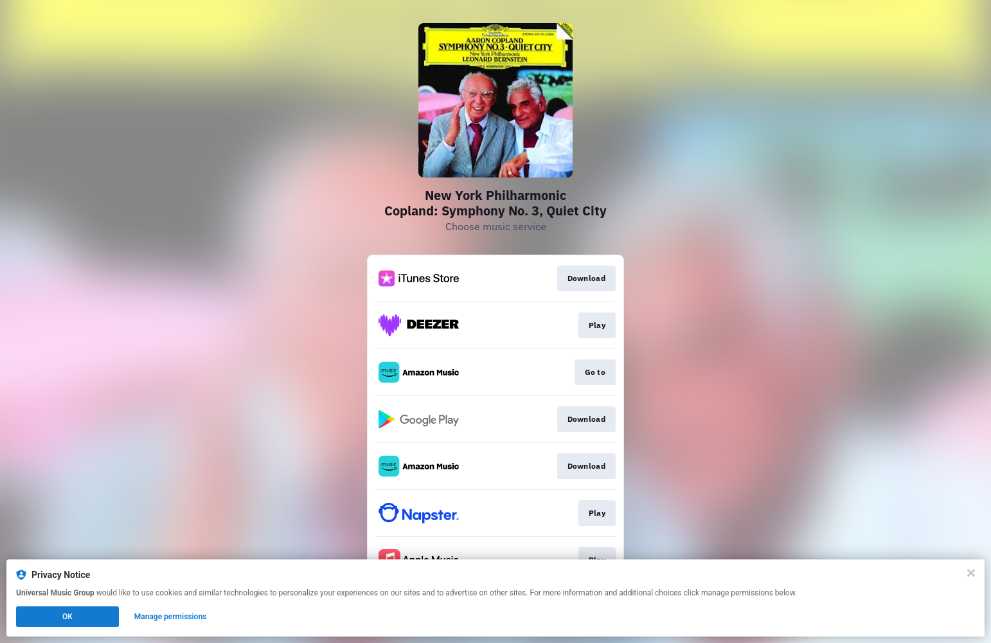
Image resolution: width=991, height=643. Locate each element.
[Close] (971, 573)
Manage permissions (170, 616)
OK (67, 616)
